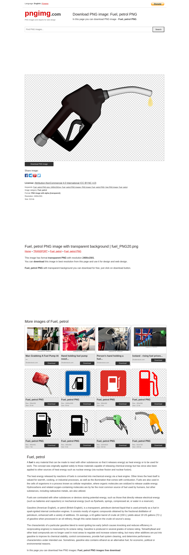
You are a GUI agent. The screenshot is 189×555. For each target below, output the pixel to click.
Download (51, 363)
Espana (45, 3)
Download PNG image (39, 164)
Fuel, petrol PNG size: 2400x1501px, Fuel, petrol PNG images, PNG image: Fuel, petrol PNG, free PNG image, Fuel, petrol (80, 187)
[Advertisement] (94, 54)
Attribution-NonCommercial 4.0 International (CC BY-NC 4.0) (65, 183)
